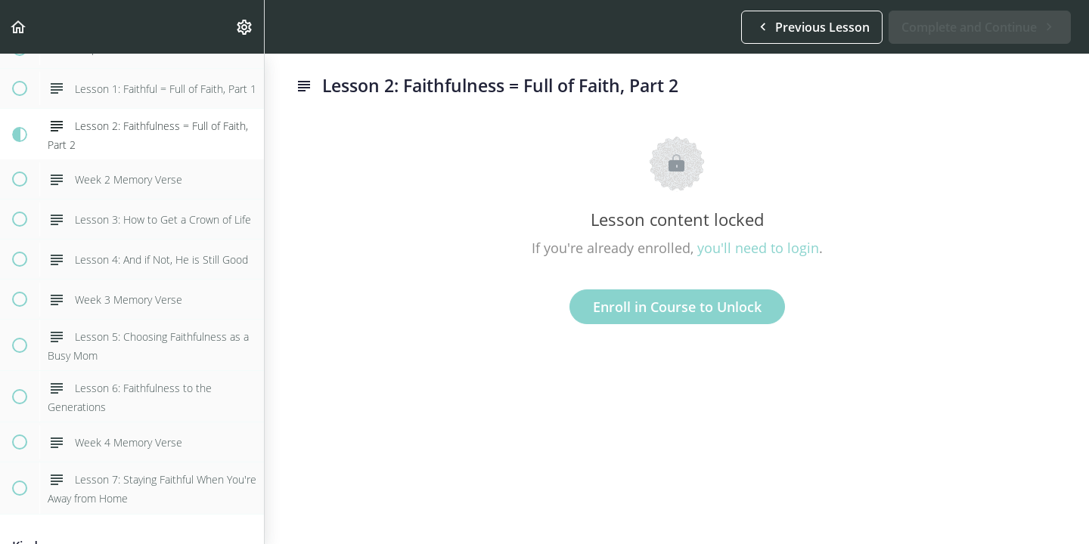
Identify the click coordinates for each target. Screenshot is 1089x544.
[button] (19, 27)
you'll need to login (758, 248)
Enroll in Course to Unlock (677, 307)
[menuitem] (245, 27)
